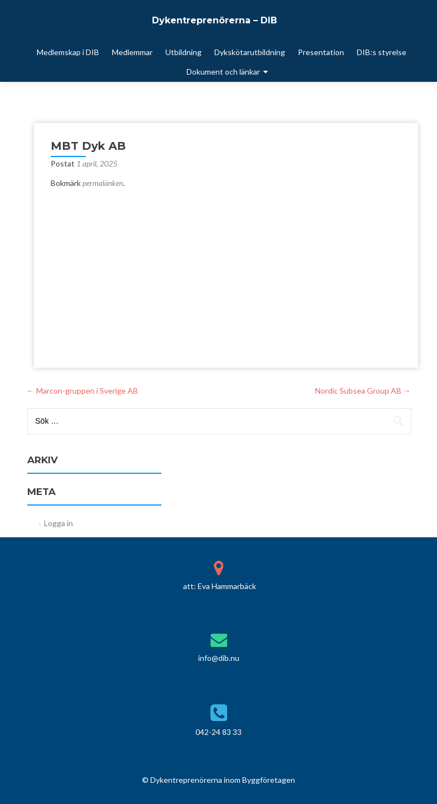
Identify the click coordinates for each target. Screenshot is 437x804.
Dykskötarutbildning (249, 52)
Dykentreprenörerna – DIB (214, 20)
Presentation (321, 52)
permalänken (102, 183)
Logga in (58, 523)
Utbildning (183, 52)
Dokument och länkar (223, 71)
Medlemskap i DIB (68, 52)
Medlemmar (132, 52)
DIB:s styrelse (381, 52)
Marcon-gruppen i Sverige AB (82, 390)
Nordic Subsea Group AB (363, 390)
